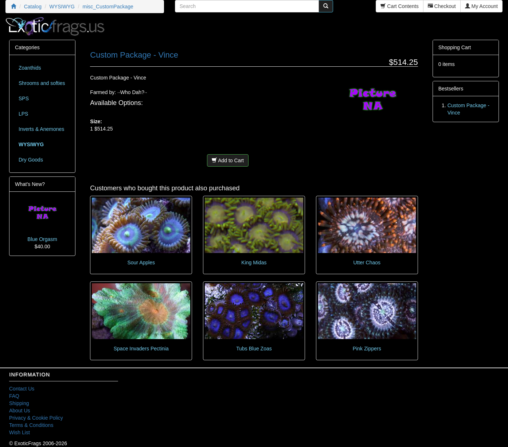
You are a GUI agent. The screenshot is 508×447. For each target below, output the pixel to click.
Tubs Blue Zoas (254, 348)
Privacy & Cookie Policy (36, 418)
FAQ (14, 396)
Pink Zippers (367, 348)
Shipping (19, 403)
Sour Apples (141, 262)
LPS (23, 114)
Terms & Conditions (31, 425)
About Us (19, 410)
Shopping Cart (454, 47)
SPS (24, 98)
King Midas (253, 262)
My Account (481, 6)
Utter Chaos (366, 262)
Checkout (442, 6)
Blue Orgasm (42, 239)
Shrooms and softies (42, 83)
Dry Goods (31, 160)
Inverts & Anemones (41, 129)
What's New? (30, 184)
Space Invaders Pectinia (141, 348)
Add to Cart (228, 160)
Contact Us (21, 389)
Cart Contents (399, 6)
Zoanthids (30, 68)
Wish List (19, 432)
